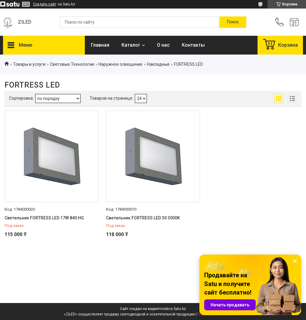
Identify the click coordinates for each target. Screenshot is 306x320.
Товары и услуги (29, 64)
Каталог (130, 45)
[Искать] (232, 22)
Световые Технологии (72, 64)
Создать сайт (44, 4)
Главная (100, 45)
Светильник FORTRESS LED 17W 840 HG (44, 217)
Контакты (193, 45)
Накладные (158, 64)
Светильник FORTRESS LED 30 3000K (143, 217)
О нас (163, 45)
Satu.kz (180, 309)
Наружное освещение (120, 64)
